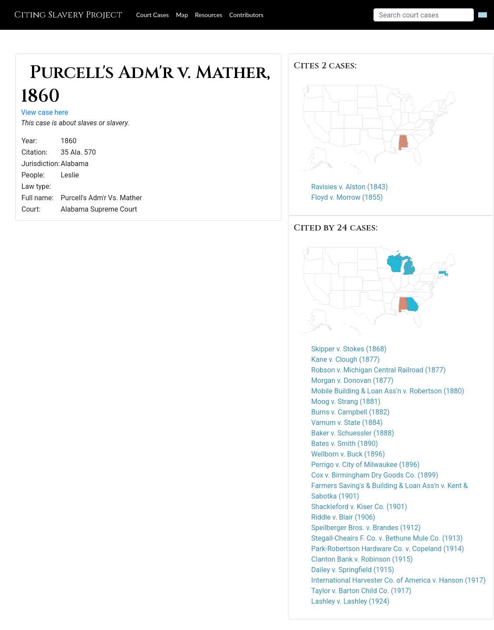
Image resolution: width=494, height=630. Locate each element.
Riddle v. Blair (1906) (343, 517)
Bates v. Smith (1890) (344, 443)
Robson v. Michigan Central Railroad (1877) (378, 370)
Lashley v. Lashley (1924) (350, 601)
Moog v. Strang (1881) (345, 401)
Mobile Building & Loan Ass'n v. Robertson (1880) (387, 391)
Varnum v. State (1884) (347, 422)
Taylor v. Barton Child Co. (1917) (361, 591)
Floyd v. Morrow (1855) (347, 197)
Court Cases (152, 14)
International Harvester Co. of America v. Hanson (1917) (398, 580)
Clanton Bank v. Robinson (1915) (361, 559)
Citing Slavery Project (68, 15)
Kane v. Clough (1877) (345, 359)
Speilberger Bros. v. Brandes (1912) (366, 528)
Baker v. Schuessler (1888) (352, 433)
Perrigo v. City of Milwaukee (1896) (365, 464)
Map (182, 14)
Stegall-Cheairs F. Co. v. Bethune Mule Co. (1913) (387, 538)
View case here (44, 112)
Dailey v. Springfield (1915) (352, 570)
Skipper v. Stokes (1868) (349, 349)
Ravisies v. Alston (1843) (349, 187)
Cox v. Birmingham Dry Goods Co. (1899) (374, 475)
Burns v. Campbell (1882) (350, 412)
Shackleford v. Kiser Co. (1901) (359, 507)
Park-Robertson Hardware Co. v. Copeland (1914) (387, 549)
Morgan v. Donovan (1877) (352, 380)
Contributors (246, 14)
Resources (208, 14)
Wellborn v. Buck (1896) (348, 454)
